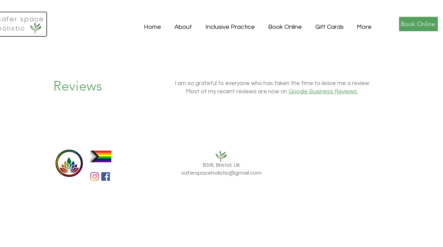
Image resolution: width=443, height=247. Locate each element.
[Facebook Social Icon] (105, 176)
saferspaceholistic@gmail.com (221, 172)
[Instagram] (94, 176)
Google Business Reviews (322, 92)
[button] (183, 24)
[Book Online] (418, 24)
